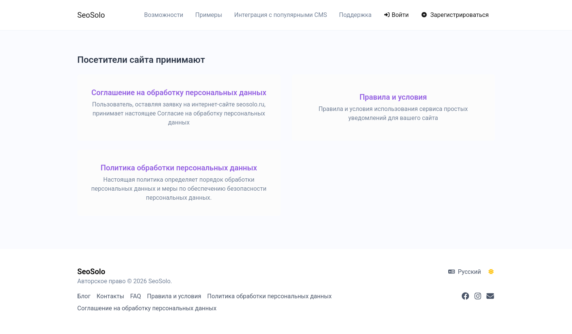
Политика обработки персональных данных (269, 296)
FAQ (135, 296)
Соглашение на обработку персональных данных (147, 308)
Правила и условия (174, 296)
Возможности (163, 14)
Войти (396, 14)
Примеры (208, 14)
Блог (84, 296)
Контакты (110, 296)
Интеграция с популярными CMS (280, 14)
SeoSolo (91, 15)
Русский (464, 271)
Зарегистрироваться (455, 14)
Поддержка (355, 14)
